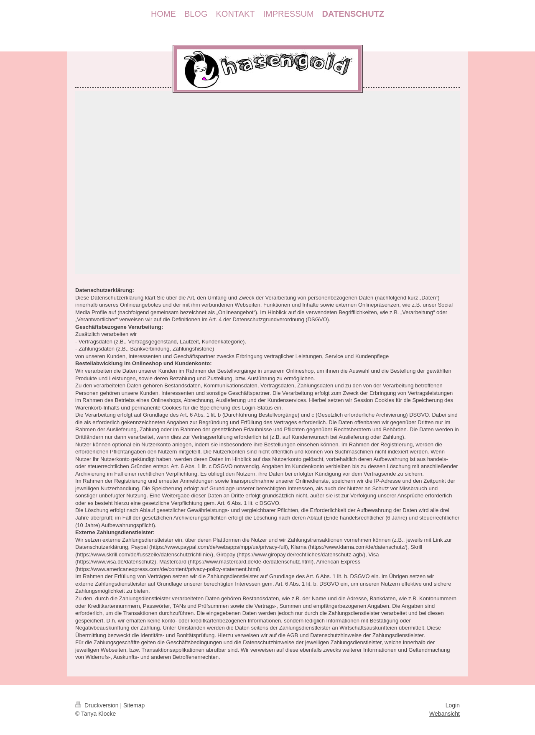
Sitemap (134, 705)
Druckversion (97, 705)
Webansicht (444, 713)
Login (453, 705)
